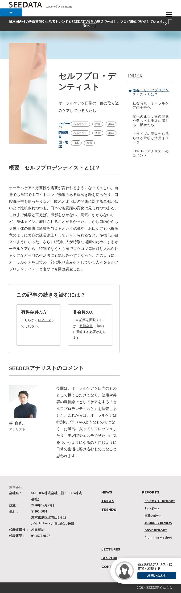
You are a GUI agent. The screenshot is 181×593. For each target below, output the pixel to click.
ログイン (44, 320)
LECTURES (110, 549)
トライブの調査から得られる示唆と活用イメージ (151, 138)
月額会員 (86, 326)
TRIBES (107, 501)
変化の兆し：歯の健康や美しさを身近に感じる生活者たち (151, 121)
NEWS (106, 492)
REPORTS (150, 492)
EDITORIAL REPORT (159, 501)
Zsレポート (152, 508)
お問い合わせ (157, 575)
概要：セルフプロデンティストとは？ (151, 92)
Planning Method (158, 537)
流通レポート (152, 515)
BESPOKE (109, 558)
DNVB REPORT (155, 530)
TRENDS (108, 510)
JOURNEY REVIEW (158, 523)
